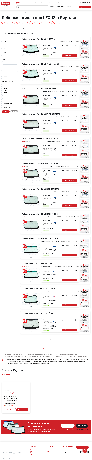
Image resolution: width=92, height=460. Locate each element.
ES (12, 22)
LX (41, 22)
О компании (32, 446)
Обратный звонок (85, 7)
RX (57, 22)
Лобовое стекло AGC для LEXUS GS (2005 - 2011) (40, 263)
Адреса (31, 452)
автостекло (7, 449)
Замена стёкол (29, 2)
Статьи (31, 454)
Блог (72, 2)
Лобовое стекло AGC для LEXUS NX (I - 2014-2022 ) (41, 288)
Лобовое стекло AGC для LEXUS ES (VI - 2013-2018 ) (41, 114)
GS (20, 22)
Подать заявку (82, 425)
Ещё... (46, 348)
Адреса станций (53, 2)
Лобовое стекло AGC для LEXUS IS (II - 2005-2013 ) (41, 189)
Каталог (21, 2)
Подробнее (10, 409)
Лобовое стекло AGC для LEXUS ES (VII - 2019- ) (40, 89)
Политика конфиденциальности (9, 456)
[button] (7, 374)
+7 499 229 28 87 (84, 3)
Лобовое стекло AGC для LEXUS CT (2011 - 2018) (40, 64)
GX (27, 22)
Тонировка (44, 2)
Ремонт (37, 2)
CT (5, 22)
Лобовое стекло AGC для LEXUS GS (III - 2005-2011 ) (41, 239)
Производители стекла (63, 2)
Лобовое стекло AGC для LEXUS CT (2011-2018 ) (40, 39)
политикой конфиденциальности (81, 429)
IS (34, 22)
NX (49, 22)
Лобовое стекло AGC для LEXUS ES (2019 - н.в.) (40, 139)
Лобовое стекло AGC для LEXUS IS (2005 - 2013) (40, 214)
